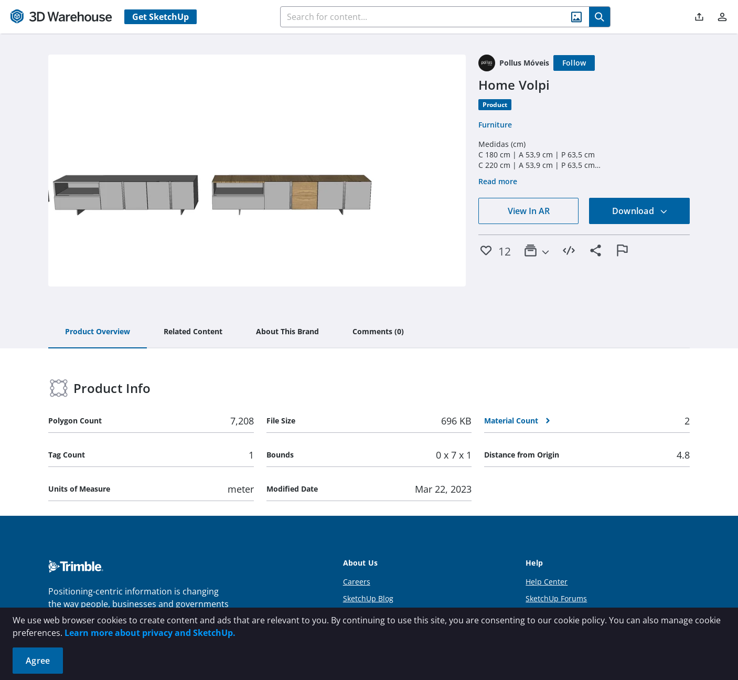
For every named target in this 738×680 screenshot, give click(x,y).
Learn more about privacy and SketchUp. (150, 633)
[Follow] (574, 63)
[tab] (97, 332)
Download (640, 211)
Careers (356, 582)
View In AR (529, 211)
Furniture (495, 125)
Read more (497, 181)
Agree (38, 660)
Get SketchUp (160, 17)
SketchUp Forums (556, 598)
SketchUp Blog (368, 598)
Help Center (547, 582)
